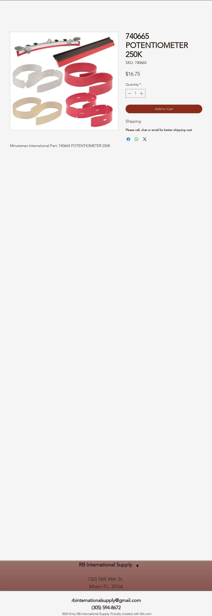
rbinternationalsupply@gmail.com (106, 600)
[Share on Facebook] (128, 139)
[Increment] (142, 93)
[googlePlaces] (137, 566)
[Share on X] (144, 139)
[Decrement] (129, 93)
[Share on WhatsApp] (136, 139)
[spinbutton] (135, 93)
